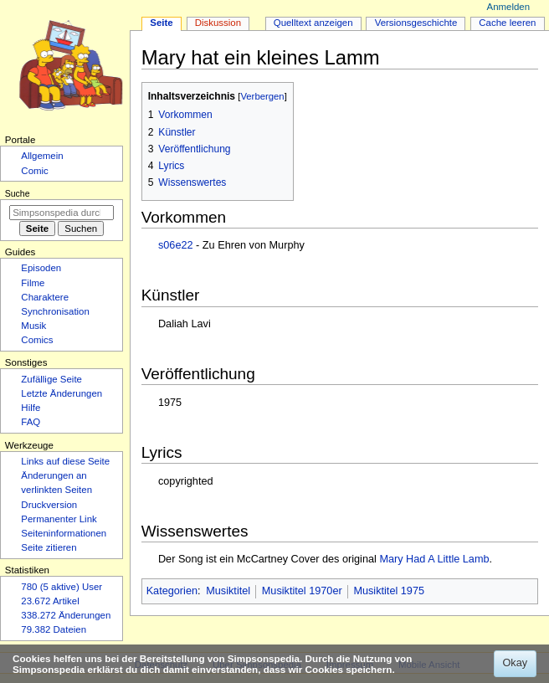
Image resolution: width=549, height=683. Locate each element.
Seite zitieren (48, 547)
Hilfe (30, 408)
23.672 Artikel (50, 601)
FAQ (30, 422)
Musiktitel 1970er (302, 591)
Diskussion (218, 23)
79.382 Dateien (53, 629)
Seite (161, 23)
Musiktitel (228, 591)
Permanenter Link (58, 519)
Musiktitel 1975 (388, 591)
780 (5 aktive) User (61, 587)
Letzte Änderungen (61, 393)
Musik (33, 326)
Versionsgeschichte (416, 23)
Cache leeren (507, 23)
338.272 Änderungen (65, 615)
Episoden (41, 268)
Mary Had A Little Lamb (434, 559)
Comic (34, 171)
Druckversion (49, 505)
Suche (17, 193)
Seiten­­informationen (63, 533)
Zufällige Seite (51, 379)
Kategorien (172, 591)
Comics (37, 340)
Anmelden (509, 7)
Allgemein (42, 156)
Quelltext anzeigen (313, 23)
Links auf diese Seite (65, 461)
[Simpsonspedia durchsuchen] (61, 212)
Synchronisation (55, 311)
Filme (32, 283)
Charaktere (45, 297)
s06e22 (175, 245)
